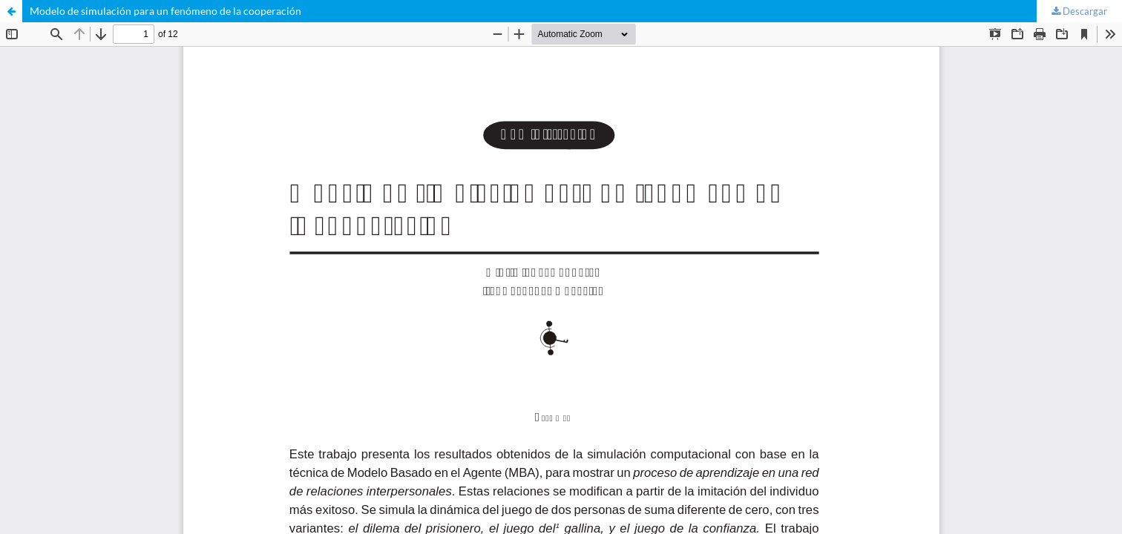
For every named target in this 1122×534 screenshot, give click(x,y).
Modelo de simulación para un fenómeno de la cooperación (165, 10)
